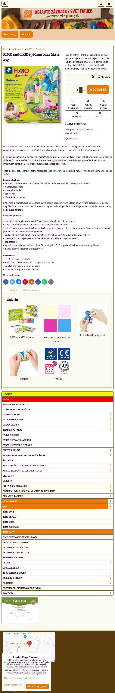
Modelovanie (58, 501)
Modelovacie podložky (16, 552)
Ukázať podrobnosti (13, 685)
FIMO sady (9, 531)
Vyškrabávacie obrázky (16, 409)
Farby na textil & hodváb (17, 444)
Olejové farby (58, 424)
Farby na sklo (11, 434)
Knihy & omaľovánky (58, 485)
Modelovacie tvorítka (15, 547)
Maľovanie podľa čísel (16, 404)
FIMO (58, 506)
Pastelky (58, 582)
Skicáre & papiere (58, 496)
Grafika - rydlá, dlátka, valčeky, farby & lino (58, 490)
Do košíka (98, 89)
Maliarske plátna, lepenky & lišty (58, 470)
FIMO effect (9, 516)
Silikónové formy (13, 557)
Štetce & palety (58, 450)
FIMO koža (9, 521)
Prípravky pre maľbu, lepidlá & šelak (58, 455)
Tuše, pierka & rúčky (58, 572)
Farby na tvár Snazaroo (17, 439)
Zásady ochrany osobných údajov (19, 678)
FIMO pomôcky (11, 526)
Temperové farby (58, 429)
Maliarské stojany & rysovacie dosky (58, 465)
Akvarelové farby (58, 419)
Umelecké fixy (11, 567)
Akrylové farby (58, 414)
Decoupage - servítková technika (22, 588)
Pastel (58, 562)
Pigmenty (8, 475)
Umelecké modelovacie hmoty (20, 537)
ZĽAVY (6, 399)
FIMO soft (8, 511)
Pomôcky (58, 593)
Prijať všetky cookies (37, 686)
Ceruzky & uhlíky (58, 577)
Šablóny (8, 480)
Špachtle (8, 460)
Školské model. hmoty (15, 542)
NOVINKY (7, 394)
